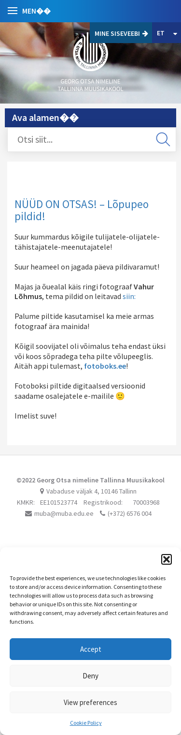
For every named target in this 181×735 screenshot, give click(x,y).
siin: (129, 296)
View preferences (90, 702)
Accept (90, 649)
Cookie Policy (86, 722)
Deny (90, 675)
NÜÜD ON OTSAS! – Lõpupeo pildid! (81, 210)
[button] (166, 559)
